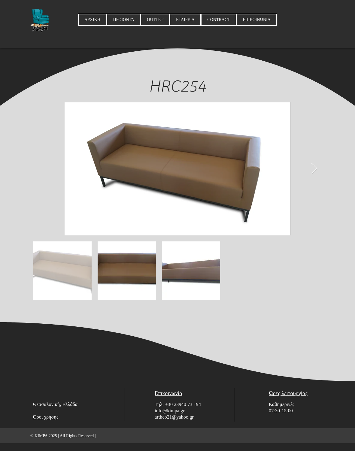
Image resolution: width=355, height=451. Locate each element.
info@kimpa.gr (170, 410)
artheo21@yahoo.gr (174, 416)
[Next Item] (314, 169)
